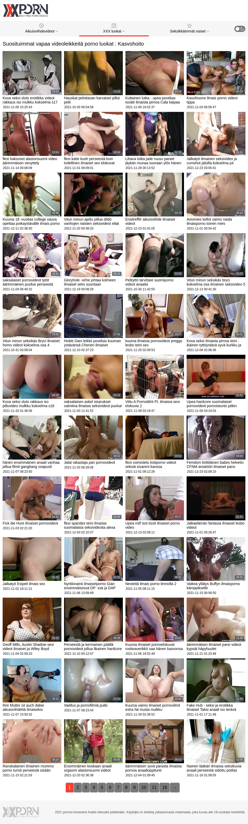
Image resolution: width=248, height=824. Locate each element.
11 (154, 787)
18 (164, 787)
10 (143, 787)
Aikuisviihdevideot (41, 28)
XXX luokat (114, 28)
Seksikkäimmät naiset (189, 28)
